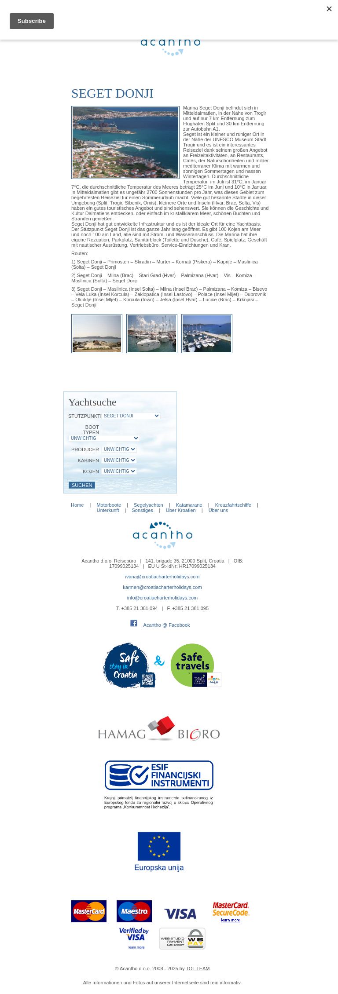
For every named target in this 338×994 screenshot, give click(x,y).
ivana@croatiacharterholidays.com (162, 576)
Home (77, 505)
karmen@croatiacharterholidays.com (162, 587)
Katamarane (189, 505)
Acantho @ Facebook (166, 625)
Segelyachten (148, 505)
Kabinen (88, 460)
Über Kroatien (181, 510)
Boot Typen (91, 429)
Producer (85, 449)
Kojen (91, 471)
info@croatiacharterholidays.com (162, 597)
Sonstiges (142, 510)
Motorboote (109, 505)
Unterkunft (108, 510)
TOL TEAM (197, 968)
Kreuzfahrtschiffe (233, 505)
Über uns (218, 510)
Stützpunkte (83, 416)
